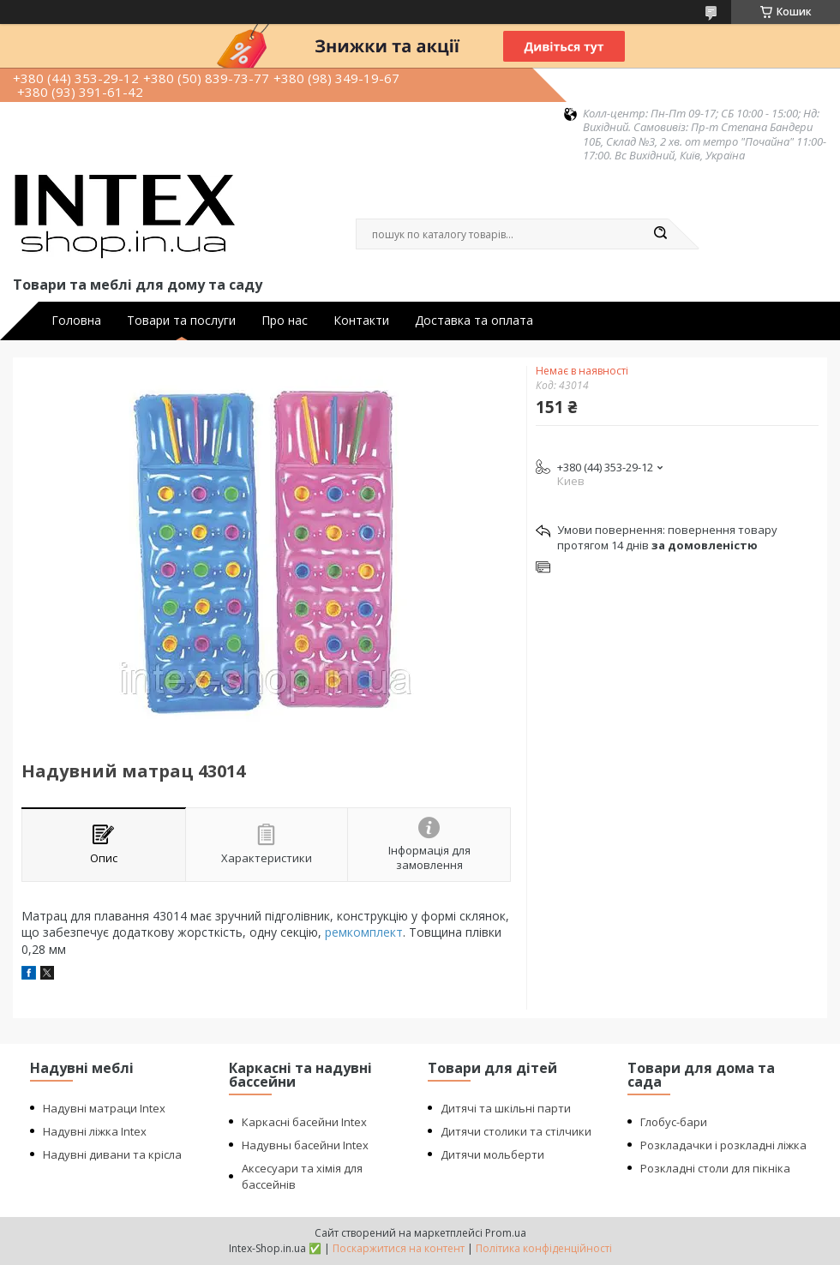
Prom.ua (505, 1233)
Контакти (361, 321)
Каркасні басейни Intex (304, 1122)
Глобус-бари (673, 1122)
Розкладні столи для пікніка (715, 1168)
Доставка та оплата (474, 321)
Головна (76, 321)
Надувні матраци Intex (104, 1108)
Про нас (284, 321)
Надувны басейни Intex (305, 1145)
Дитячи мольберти (492, 1154)
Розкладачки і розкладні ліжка (723, 1145)
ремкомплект (364, 932)
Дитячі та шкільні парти (506, 1108)
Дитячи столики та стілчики (516, 1131)
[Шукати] (660, 234)
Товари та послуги (181, 321)
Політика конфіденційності (544, 1248)
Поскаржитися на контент (399, 1248)
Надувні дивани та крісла (112, 1154)
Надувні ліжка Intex (95, 1131)
